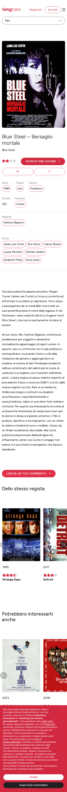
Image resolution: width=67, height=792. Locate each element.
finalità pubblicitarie (12, 742)
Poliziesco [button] (36, 188)
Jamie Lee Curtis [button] (14, 244)
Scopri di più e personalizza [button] (33, 785)
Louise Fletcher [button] (13, 252)
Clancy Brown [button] (52, 244)
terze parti (50, 724)
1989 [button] (6, 188)
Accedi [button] (52, 9)
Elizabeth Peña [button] (13, 260)
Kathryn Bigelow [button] (14, 222)
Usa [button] (20, 188)
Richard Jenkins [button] (35, 252)
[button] (43, 161)
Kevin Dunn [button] (33, 260)
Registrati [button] (35, 9)
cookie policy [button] (47, 721)
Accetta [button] (33, 777)
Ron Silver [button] (34, 244)
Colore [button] (20, 204)
